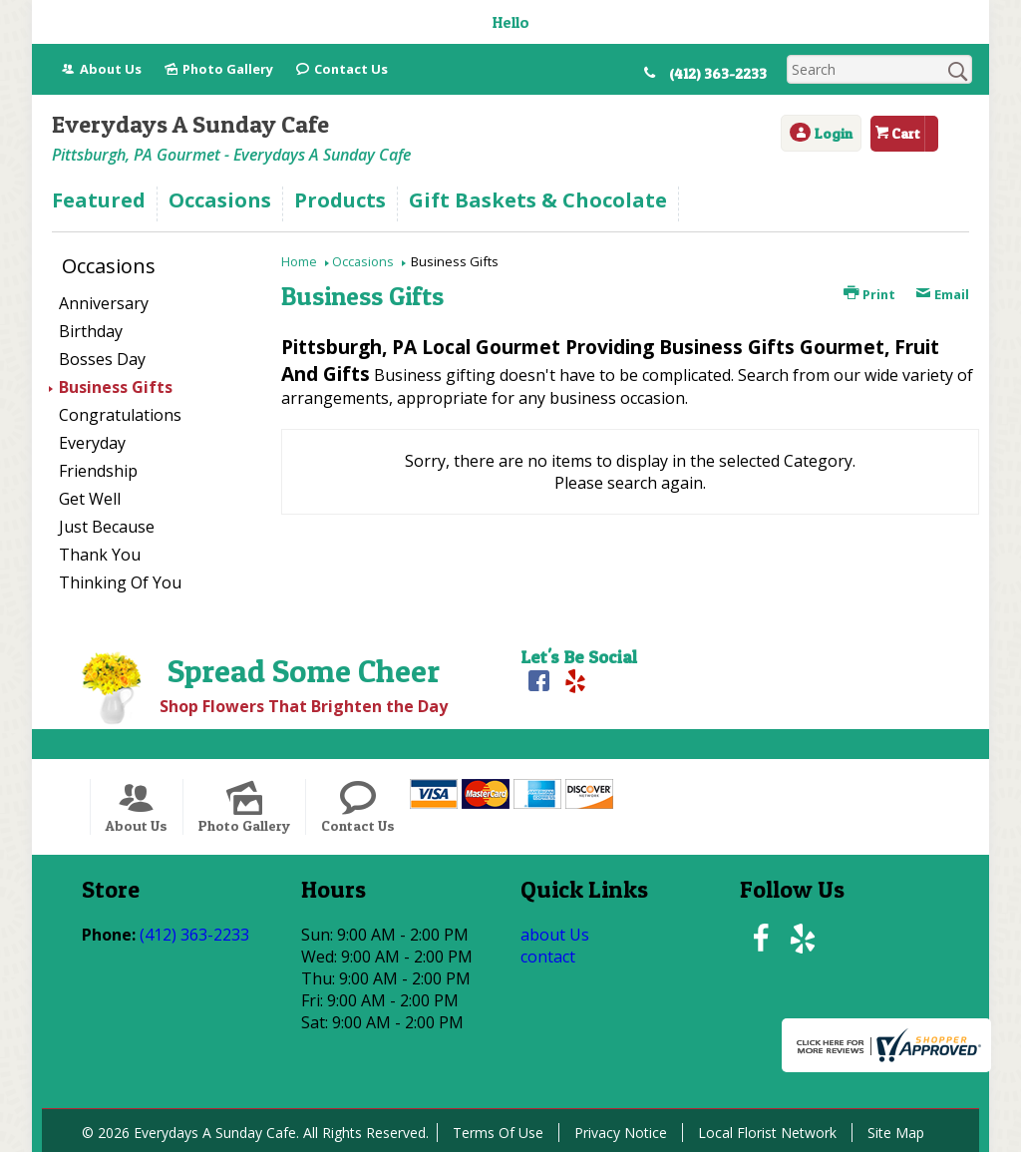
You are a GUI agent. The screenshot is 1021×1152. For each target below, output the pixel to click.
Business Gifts (115, 387)
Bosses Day (102, 359)
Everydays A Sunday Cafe (190, 124)
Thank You (100, 555)
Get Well (90, 499)
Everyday (92, 443)
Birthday (91, 331)
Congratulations (120, 415)
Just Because (107, 527)
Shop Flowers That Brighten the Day (304, 706)
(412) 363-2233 (718, 74)
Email (942, 294)
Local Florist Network (767, 1132)
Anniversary (104, 303)
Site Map (895, 1132)
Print (869, 294)
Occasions (363, 261)
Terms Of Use (498, 1132)
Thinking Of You (120, 582)
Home (299, 261)
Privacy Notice (620, 1132)
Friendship (98, 471)
